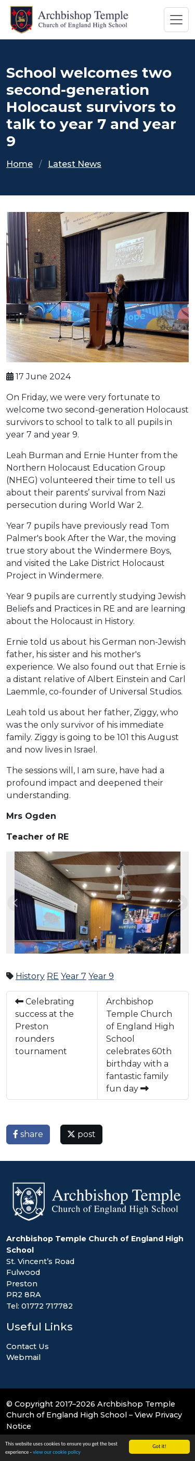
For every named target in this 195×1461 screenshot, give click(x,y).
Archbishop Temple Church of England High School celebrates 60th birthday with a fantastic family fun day (140, 1045)
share (28, 1134)
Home (19, 164)
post (81, 1134)
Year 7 (73, 976)
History (30, 976)
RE (53, 976)
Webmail (23, 1357)
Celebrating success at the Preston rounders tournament (44, 1026)
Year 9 (101, 976)
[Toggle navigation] (176, 19)
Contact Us (27, 1346)
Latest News (74, 164)
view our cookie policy (57, 1452)
